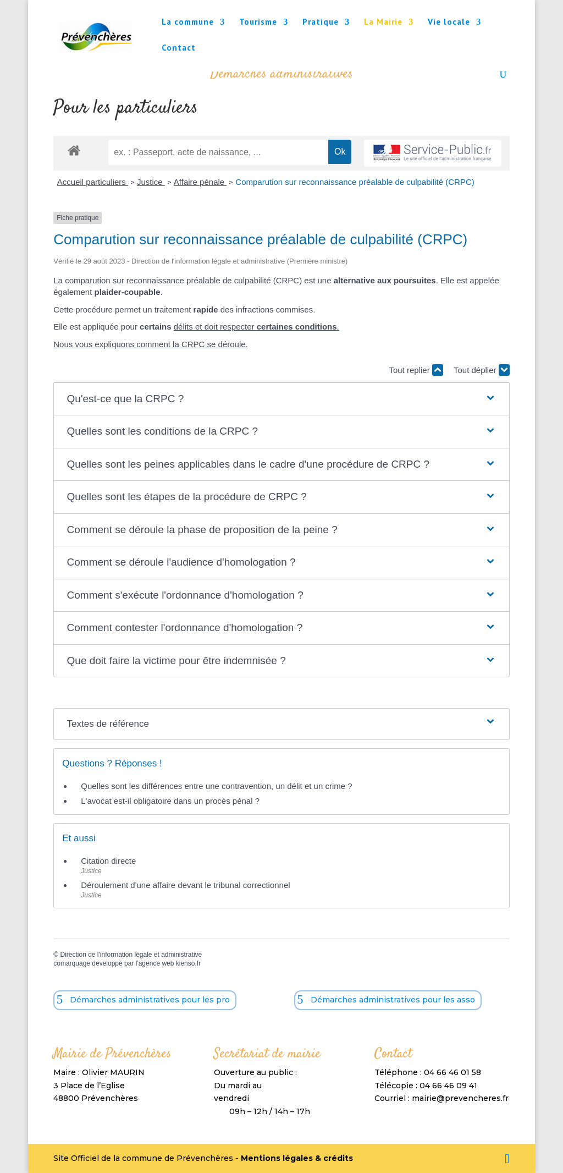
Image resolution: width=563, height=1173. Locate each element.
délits (183, 326)
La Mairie (383, 22)
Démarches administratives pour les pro (150, 1000)
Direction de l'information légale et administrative (131, 954)
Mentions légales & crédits (297, 1158)
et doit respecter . (266, 326)
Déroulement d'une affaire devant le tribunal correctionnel (185, 885)
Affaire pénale (200, 182)
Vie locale (449, 22)
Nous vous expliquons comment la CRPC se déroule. (150, 344)
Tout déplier (482, 370)
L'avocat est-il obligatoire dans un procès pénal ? (170, 800)
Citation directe (108, 860)
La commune (188, 22)
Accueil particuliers (92, 182)
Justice (151, 182)
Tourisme (258, 22)
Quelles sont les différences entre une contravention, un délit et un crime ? (216, 786)
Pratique (320, 22)
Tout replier (416, 370)
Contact (179, 48)
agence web (156, 963)
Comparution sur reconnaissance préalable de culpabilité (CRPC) (354, 182)
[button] (282, 399)
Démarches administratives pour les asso (393, 1000)
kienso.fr (188, 963)
